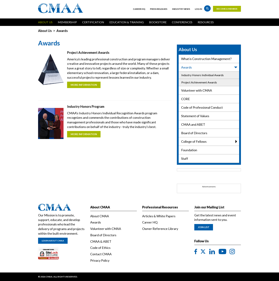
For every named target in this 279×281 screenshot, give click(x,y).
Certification (93, 22)
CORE (185, 99)
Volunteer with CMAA (196, 90)
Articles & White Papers (158, 216)
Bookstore (158, 22)
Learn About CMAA (53, 240)
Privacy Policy (99, 260)
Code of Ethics (100, 248)
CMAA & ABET (100, 241)
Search (207, 8)
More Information (84, 84)
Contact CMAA (101, 254)
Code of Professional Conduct (202, 107)
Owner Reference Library (160, 229)
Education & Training (126, 22)
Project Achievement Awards (199, 82)
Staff (184, 158)
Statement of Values (195, 116)
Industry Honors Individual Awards (202, 75)
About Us (45, 22)
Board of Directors (194, 133)
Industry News (181, 9)
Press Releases (158, 9)
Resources (206, 22)
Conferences (182, 22)
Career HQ (139, 9)
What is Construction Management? (206, 59)
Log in (198, 9)
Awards (209, 67)
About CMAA (99, 216)
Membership (67, 22)
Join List (203, 227)
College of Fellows (209, 142)
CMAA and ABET (193, 124)
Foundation (189, 150)
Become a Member (227, 8)
